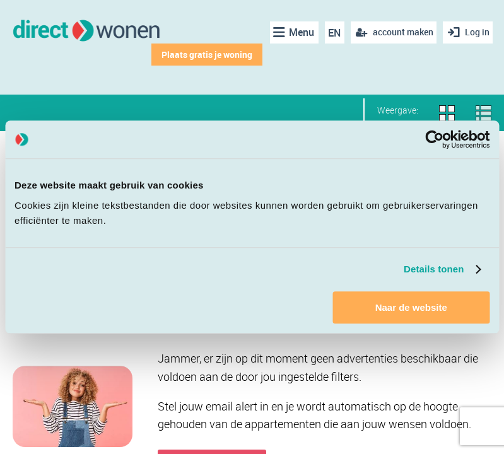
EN (331, 33)
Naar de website (411, 307)
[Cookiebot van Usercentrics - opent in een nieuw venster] (434, 139)
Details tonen (434, 269)
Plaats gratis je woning (203, 55)
